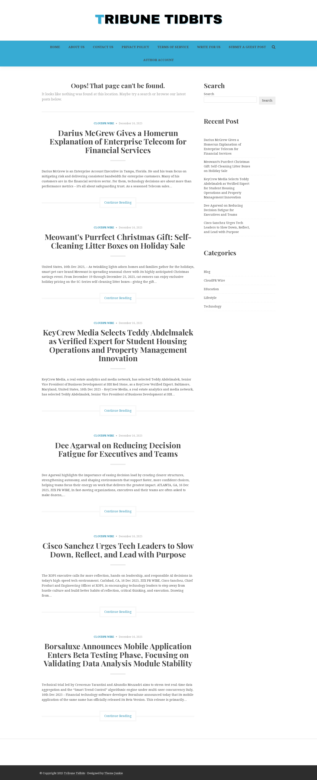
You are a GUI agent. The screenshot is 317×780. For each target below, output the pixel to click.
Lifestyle (210, 297)
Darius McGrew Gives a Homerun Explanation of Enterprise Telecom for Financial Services (118, 141)
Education (211, 289)
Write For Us (208, 47)
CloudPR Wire (104, 123)
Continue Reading (118, 202)
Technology (212, 306)
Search (209, 94)
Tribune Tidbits (74, 773)
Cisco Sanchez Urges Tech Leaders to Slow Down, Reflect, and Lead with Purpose (118, 549)
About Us (76, 47)
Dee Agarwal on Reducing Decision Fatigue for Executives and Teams (118, 449)
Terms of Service (173, 47)
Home (55, 47)
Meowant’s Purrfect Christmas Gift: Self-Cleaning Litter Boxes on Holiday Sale (118, 241)
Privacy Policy (135, 47)
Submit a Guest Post (247, 47)
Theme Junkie (113, 773)
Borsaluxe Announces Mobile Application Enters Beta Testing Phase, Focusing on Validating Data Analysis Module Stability (118, 654)
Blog (207, 271)
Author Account (158, 60)
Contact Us (103, 47)
